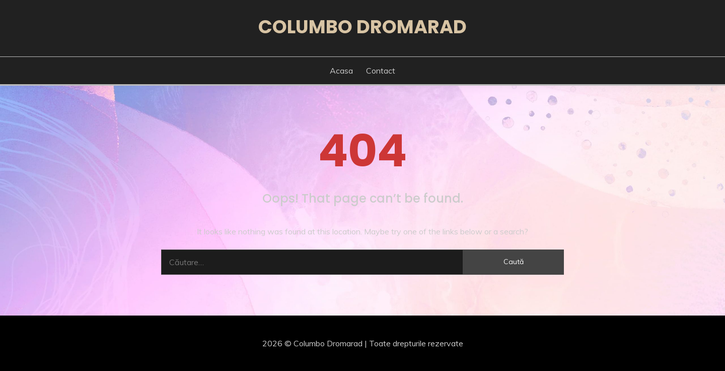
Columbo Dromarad (362, 27)
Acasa (341, 71)
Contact (380, 71)
